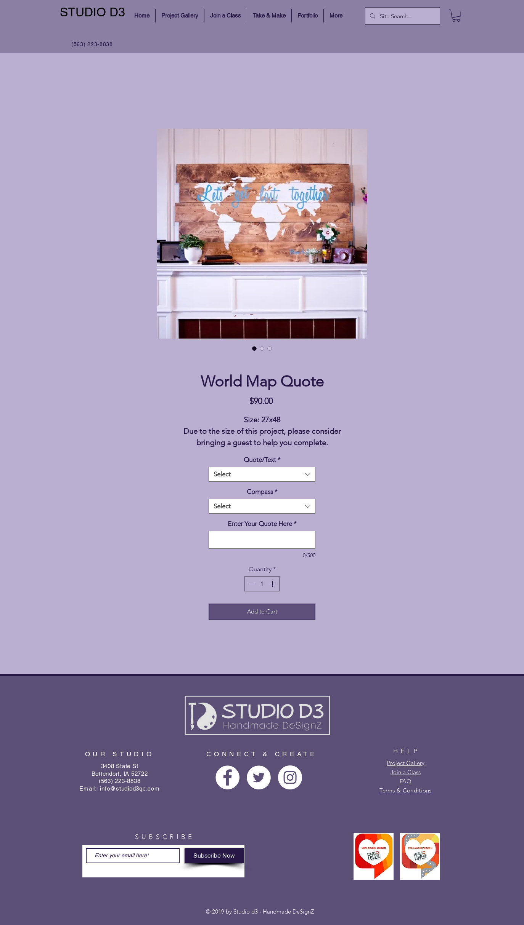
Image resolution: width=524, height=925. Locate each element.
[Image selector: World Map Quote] (254, 348)
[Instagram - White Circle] (290, 777)
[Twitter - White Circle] (259, 777)
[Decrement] (251, 584)
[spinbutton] (262, 584)
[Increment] (273, 584)
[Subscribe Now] (214, 855)
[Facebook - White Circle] (227, 777)
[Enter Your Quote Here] (262, 539)
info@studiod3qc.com (129, 788)
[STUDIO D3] (93, 12)
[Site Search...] (402, 16)
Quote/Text (262, 459)
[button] (456, 16)
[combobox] (262, 474)
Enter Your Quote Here (262, 523)
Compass (262, 491)
